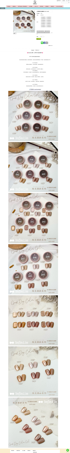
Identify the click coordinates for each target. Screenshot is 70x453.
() (59, 0)
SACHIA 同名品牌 (59, 6)
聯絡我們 (34, 450)
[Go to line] (67, 450)
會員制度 (47, 6)
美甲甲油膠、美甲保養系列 (22, 6)
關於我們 (12, 450)
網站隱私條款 (35, 452)
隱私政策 (29, 450)
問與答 (37, 50)
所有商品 (8, 6)
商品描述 (32, 50)
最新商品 (14, 6)
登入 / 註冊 (67, 0)
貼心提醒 (23, 450)
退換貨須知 (18, 450)
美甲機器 (30, 6)
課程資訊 (52, 6)
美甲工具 (36, 6)
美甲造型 (41, 6)
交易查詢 (63, 0)
